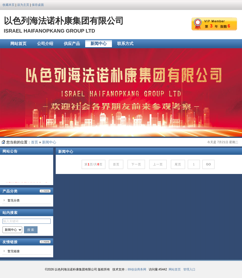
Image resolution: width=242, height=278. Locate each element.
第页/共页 (93, 164)
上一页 (158, 164)
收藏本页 (9, 5)
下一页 (136, 164)
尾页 (178, 164)
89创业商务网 (137, 269)
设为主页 (23, 5)
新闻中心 (49, 142)
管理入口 (189, 269)
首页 (34, 142)
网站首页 (175, 269)
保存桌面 (38, 5)
